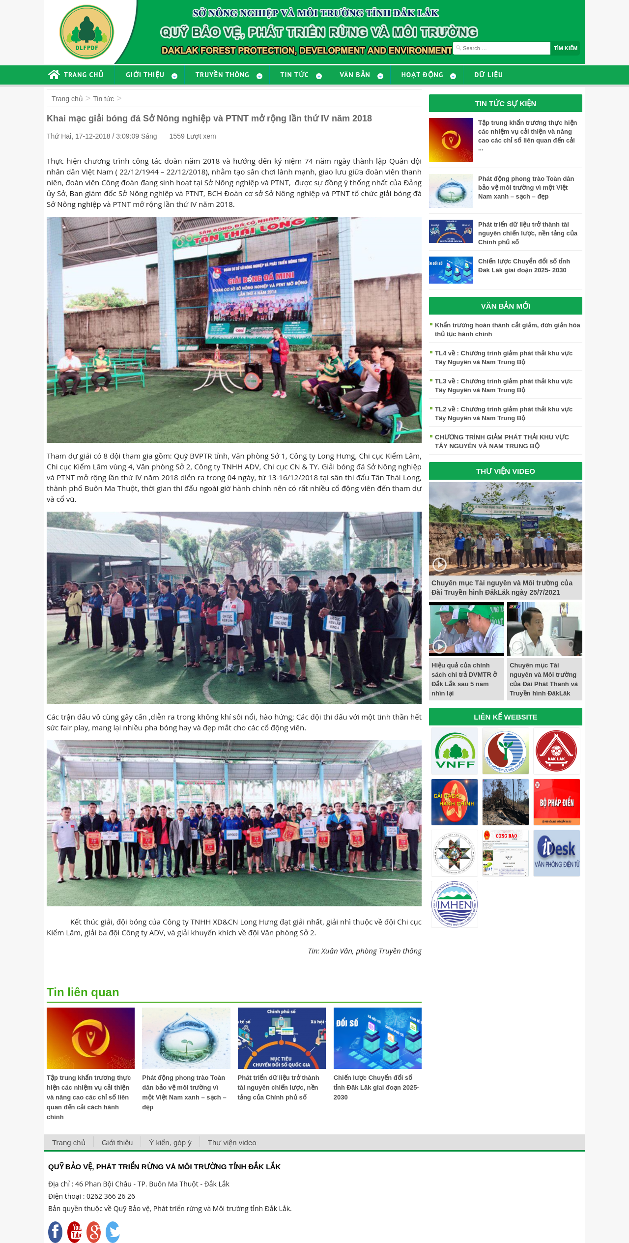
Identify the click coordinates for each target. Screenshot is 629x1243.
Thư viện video (232, 1142)
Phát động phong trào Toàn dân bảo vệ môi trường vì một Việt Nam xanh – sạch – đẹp (526, 187)
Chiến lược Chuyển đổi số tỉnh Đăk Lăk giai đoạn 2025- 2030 (376, 1087)
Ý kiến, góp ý (170, 1142)
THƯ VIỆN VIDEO (505, 471)
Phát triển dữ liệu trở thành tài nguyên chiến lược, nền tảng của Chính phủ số (278, 1087)
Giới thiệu (117, 1142)
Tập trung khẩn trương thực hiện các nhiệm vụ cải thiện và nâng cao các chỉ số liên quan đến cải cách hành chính (89, 1097)
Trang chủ (67, 99)
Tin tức (103, 99)
